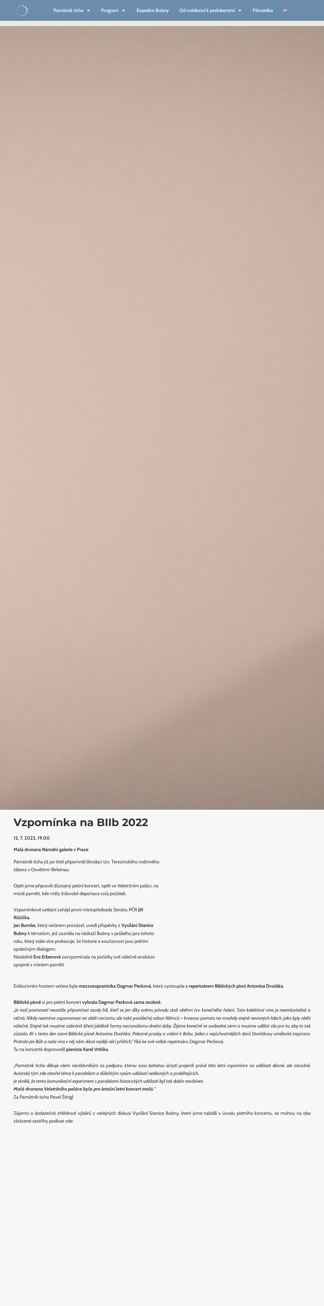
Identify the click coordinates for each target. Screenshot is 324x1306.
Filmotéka (263, 10)
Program (113, 10)
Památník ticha (72, 10)
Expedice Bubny (153, 10)
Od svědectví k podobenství (210, 10)
